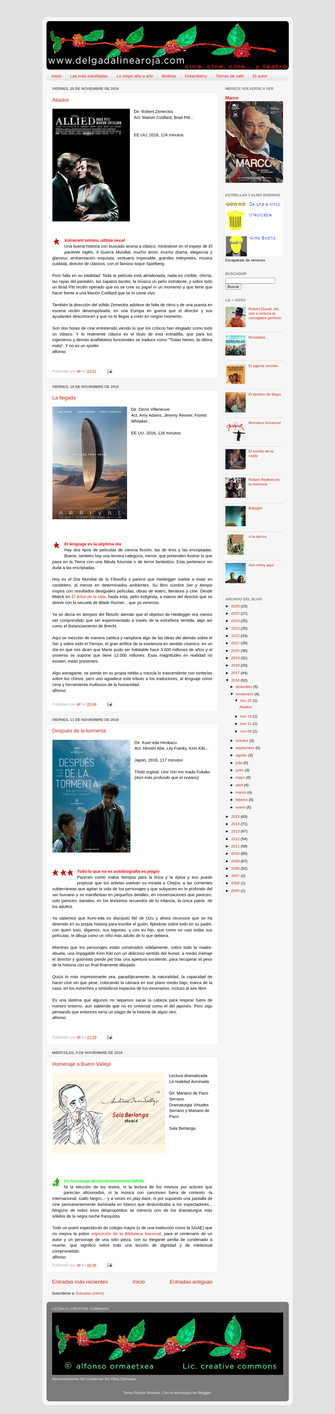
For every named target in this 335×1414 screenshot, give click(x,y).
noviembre (245, 694)
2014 (236, 824)
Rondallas (257, 337)
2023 (236, 628)
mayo (241, 777)
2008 (236, 868)
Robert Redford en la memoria (264, 482)
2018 (236, 665)
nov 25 (246, 700)
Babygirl (255, 508)
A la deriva (257, 536)
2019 (236, 658)
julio (240, 763)
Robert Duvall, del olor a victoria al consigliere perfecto (265, 313)
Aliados (60, 100)
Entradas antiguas (191, 1282)
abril (240, 785)
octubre (243, 740)
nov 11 (246, 724)
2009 (236, 861)
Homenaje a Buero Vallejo (81, 1064)
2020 (236, 651)
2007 (236, 876)
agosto (242, 755)
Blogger (204, 1393)
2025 (236, 613)
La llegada (64, 398)
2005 (236, 891)
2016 (236, 680)
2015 (236, 816)
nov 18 (246, 716)
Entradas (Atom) (90, 1293)
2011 (236, 846)
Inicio (56, 76)
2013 (236, 831)
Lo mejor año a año (135, 76)
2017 (236, 673)
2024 (236, 621)
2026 (236, 606)
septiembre (246, 748)
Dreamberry (196, 76)
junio (240, 770)
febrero (242, 800)
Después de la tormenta (79, 731)
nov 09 (246, 731)
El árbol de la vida (89, 596)
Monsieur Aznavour (265, 423)
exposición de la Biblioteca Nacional (126, 1233)
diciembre (244, 687)
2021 (236, 643)
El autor (260, 76)
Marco (231, 98)
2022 (236, 636)
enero (241, 807)
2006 (236, 883)
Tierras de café (230, 76)
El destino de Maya (265, 394)
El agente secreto (263, 366)
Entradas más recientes (80, 1282)
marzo (241, 792)
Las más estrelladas (89, 76)
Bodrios (169, 76)
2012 (236, 839)
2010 (236, 853)
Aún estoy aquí (261, 565)
